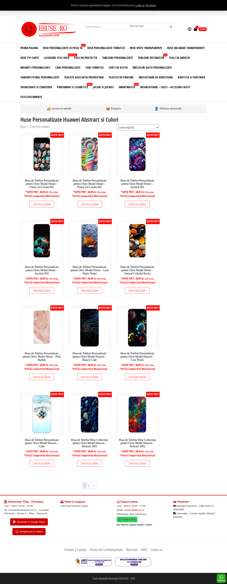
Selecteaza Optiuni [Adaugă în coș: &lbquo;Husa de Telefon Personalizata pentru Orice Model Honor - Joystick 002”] (42, 290)
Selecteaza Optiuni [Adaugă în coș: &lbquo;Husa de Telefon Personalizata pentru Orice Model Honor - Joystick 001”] (137, 204)
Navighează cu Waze (29, 531)
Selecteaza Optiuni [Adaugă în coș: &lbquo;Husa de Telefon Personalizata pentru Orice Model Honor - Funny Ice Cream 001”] (42, 204)
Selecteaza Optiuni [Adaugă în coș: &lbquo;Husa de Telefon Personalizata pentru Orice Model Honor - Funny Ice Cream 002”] (89, 204)
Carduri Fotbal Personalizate (39, 77)
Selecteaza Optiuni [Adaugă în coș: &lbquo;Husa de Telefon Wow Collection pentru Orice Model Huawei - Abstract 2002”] (137, 463)
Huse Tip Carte (29, 58)
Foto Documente (31, 97)
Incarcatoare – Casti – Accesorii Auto (165, 87)
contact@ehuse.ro (134, 510)
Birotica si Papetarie (191, 77)
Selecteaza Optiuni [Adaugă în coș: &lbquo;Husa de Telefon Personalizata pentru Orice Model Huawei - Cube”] (42, 463)
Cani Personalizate (68, 67)
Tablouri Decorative (152, 57)
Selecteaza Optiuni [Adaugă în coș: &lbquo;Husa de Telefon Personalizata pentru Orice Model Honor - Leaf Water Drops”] (89, 290)
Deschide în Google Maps (29, 521)
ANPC (144, 549)
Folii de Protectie (85, 58)
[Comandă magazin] (138, 127)
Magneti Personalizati (35, 67)
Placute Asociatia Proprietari (84, 77)
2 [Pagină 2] (88, 485)
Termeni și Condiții (75, 549)
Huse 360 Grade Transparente (186, 48)
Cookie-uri (140, 5)
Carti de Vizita (118, 67)
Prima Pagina (29, 48)
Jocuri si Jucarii (103, 87)
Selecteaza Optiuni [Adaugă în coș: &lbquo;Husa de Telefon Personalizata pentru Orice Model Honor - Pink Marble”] (42, 377)
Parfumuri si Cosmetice (73, 86)
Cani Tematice (94, 67)
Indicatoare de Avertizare (155, 77)
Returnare (132, 549)
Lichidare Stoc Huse (58, 57)
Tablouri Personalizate (117, 58)
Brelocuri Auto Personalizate (152, 67)
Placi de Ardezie (179, 58)
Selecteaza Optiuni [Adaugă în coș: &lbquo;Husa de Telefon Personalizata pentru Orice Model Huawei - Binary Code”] (89, 377)
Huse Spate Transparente (146, 48)
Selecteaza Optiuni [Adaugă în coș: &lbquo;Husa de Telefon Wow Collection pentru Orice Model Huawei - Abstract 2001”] (89, 463)
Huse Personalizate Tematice (106, 48)
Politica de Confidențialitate (106, 549)
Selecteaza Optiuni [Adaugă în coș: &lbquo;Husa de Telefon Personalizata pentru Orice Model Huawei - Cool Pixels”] (137, 377)
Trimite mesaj (127, 519)
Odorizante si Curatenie (36, 87)
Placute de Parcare (121, 77)
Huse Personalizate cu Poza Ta (64, 47)
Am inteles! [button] (151, 5)
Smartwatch (128, 86)
